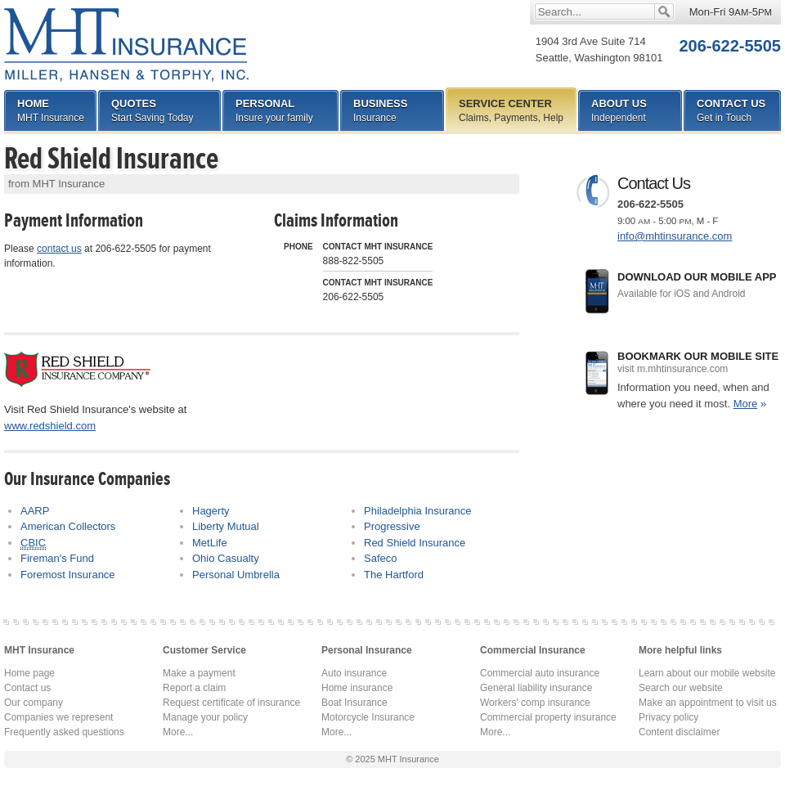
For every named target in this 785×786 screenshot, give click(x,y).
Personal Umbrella (236, 574)
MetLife (209, 543)
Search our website (681, 688)
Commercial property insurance (548, 717)
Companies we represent (58, 717)
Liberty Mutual (225, 526)
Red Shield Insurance (414, 543)
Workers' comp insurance (535, 702)
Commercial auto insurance (539, 673)
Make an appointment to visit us (708, 702)
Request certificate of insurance (231, 702)
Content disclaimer (679, 732)
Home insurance (356, 688)
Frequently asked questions (64, 732)
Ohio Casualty (225, 558)
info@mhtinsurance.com (674, 236)
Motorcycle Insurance (368, 717)
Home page (29, 673)
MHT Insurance (126, 45)
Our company (33, 702)
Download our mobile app (699, 286)
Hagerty (211, 511)
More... (178, 732)
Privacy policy (668, 717)
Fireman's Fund (57, 558)
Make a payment (199, 673)
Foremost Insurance (67, 574)
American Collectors (67, 526)
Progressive (392, 526)
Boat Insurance (354, 702)
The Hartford (394, 574)
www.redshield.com (50, 426)
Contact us (27, 688)
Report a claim (194, 688)
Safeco (380, 558)
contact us (59, 248)
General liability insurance (536, 688)
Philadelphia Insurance (418, 511)
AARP (34, 511)
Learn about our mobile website (707, 673)
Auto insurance (354, 673)
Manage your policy (205, 717)
